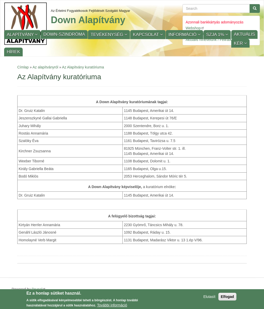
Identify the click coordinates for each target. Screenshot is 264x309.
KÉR (239, 43)
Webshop (195, 28)
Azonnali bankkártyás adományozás (214, 22)
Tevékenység (108, 34)
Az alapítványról (45, 67)
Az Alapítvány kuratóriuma (83, 67)
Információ (183, 34)
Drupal (39, 289)
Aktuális (244, 34)
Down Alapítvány (88, 20)
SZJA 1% (216, 34)
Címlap (23, 67)
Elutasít (209, 298)
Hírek (13, 51)
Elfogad (227, 298)
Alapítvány (21, 34)
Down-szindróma (64, 34)
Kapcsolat (146, 34)
